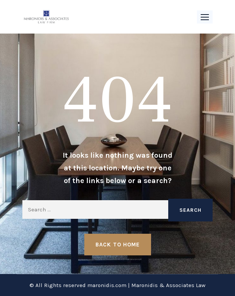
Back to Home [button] (117, 244)
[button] (205, 16)
